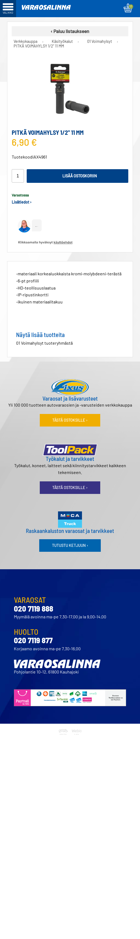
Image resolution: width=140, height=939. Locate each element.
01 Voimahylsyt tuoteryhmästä (44, 342)
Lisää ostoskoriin (79, 176)
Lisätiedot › (22, 202)
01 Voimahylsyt (99, 41)
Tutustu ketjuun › (70, 545)
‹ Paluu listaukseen (70, 31)
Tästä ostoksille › (70, 420)
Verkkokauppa (25, 41)
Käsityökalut (62, 41)
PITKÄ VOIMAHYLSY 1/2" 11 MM (39, 46)
